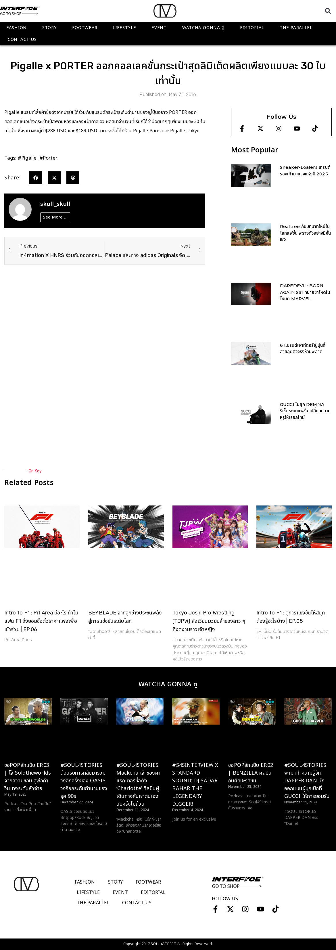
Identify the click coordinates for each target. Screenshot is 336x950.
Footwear (84, 27)
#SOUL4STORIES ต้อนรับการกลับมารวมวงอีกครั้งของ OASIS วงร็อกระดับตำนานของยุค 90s (83, 780)
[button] (328, 11)
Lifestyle (124, 27)
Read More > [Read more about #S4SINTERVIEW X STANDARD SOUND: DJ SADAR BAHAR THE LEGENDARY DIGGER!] (183, 830)
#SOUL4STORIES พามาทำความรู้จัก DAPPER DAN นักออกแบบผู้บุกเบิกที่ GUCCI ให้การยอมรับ (306, 780)
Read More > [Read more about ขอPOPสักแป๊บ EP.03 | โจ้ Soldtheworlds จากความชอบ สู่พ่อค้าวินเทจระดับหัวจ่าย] (16, 820)
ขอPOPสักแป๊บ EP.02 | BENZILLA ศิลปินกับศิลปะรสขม (250, 773)
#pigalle (27, 158)
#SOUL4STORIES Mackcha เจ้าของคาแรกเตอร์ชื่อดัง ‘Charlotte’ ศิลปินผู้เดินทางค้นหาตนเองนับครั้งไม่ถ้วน (138, 784)
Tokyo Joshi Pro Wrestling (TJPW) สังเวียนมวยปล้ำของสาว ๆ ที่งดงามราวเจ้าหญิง (208, 621)
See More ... (55, 217)
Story (49, 27)
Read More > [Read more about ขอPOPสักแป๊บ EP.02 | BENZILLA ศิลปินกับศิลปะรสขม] (239, 818)
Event (159, 27)
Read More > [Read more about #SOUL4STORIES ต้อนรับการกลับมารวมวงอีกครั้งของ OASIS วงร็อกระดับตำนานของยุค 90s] (72, 840)
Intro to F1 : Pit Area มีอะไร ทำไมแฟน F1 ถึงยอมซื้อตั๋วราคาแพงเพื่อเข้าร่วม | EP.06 (41, 621)
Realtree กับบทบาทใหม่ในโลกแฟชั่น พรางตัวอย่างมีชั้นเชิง (305, 233)
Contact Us (22, 39)
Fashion (16, 27)
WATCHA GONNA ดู (203, 27)
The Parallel (296, 27)
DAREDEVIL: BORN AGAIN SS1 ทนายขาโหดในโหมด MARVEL (305, 292)
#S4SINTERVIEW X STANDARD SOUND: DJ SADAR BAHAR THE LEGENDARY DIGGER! (195, 784)
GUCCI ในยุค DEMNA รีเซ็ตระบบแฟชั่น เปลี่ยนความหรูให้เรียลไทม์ (305, 411)
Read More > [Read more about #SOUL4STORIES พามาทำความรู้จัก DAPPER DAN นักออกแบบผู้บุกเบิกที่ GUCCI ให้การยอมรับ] (296, 834)
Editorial (252, 27)
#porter (48, 158)
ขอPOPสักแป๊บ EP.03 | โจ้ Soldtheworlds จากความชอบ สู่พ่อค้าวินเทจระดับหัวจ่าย (27, 776)
